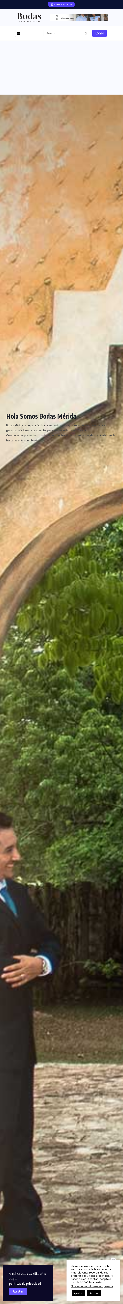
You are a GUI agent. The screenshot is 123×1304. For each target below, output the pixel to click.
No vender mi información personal (92, 1286)
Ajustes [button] (78, 1293)
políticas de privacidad (25, 1283)
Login (99, 33)
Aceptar (18, 1291)
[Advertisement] (61, 68)
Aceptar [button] (94, 1293)
